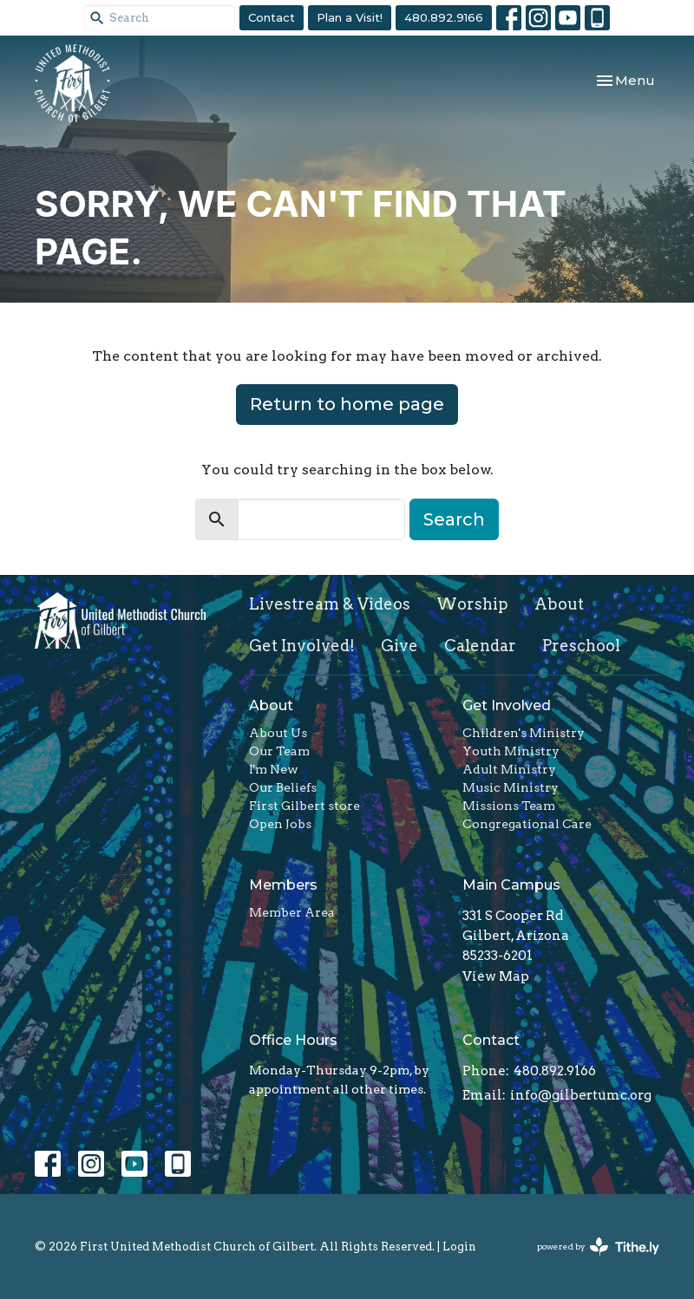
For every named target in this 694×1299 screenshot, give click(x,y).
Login (459, 1246)
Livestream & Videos (329, 604)
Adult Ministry (509, 769)
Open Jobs (280, 824)
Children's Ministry (523, 733)
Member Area (292, 912)
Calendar (480, 645)
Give (399, 645)
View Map (495, 976)
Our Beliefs (283, 787)
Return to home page (347, 404)
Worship (472, 604)
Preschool (581, 645)
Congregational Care (527, 824)
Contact (271, 17)
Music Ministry (510, 787)
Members (283, 885)
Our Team (279, 751)
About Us (278, 733)
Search (454, 519)
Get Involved (506, 705)
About (559, 604)
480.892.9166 (443, 17)
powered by (598, 1246)
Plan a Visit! (350, 17)
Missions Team (508, 806)
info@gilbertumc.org (580, 1095)
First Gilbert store (304, 806)
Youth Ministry (511, 751)
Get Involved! (302, 645)
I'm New (273, 769)
